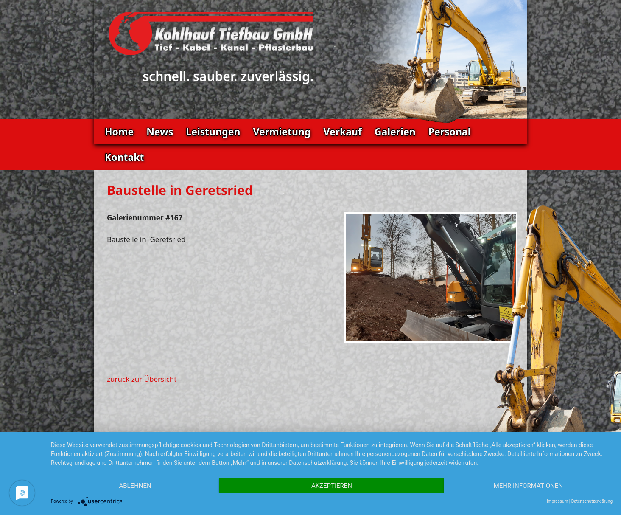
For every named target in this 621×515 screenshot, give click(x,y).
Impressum (557, 501)
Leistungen (213, 131)
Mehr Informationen (528, 486)
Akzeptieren (331, 486)
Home (119, 131)
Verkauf (342, 131)
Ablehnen (135, 486)
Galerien (395, 131)
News (159, 131)
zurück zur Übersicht (141, 379)
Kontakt (124, 157)
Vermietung (281, 131)
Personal (449, 131)
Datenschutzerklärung (592, 501)
